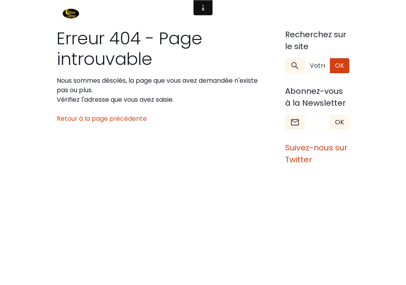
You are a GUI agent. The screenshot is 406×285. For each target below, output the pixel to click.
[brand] (72, 14)
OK (339, 65)
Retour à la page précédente (102, 118)
